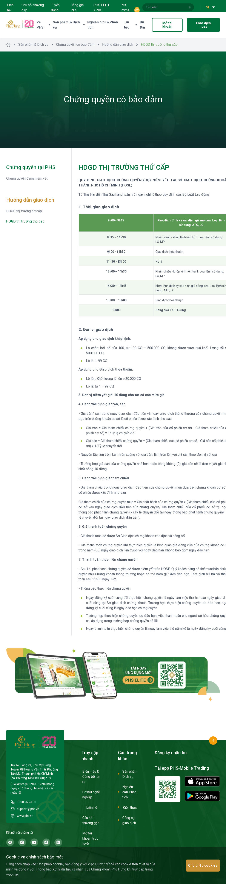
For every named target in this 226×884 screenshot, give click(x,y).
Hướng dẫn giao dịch (117, 44)
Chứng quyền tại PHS (30, 167)
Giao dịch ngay (203, 25)
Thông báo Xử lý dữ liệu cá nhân (60, 869)
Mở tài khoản (167, 25)
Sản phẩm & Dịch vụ (33, 44)
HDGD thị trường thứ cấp (25, 221)
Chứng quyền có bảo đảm (75, 44)
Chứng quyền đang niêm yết (27, 178)
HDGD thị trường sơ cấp (24, 211)
